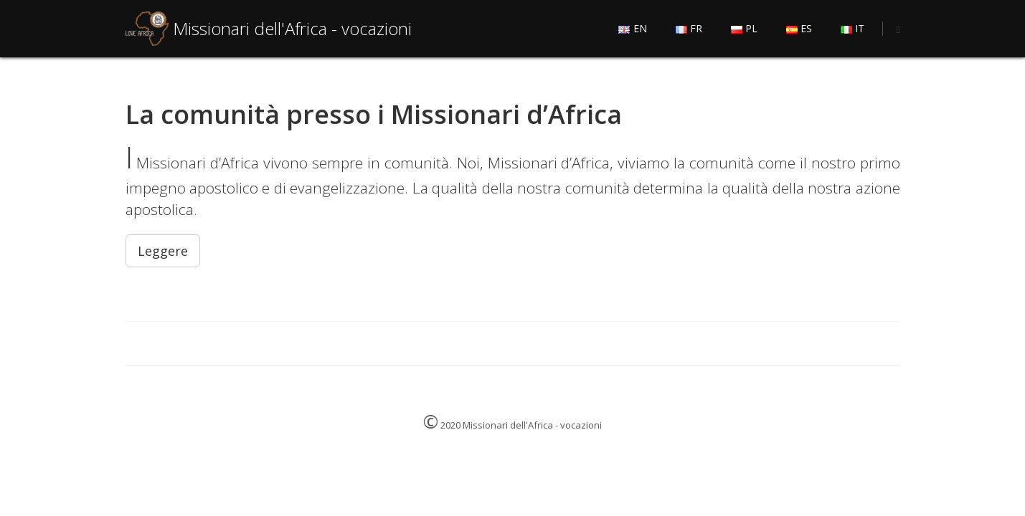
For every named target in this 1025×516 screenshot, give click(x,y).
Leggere (163, 250)
